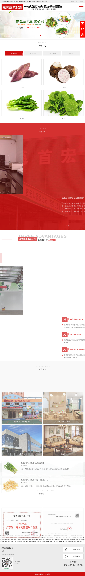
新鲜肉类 (33, 53)
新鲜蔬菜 (14, 54)
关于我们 (71, 1)
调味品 (71, 53)
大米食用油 (52, 53)
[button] (40, 35)
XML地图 (47, 574)
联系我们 (81, 1)
